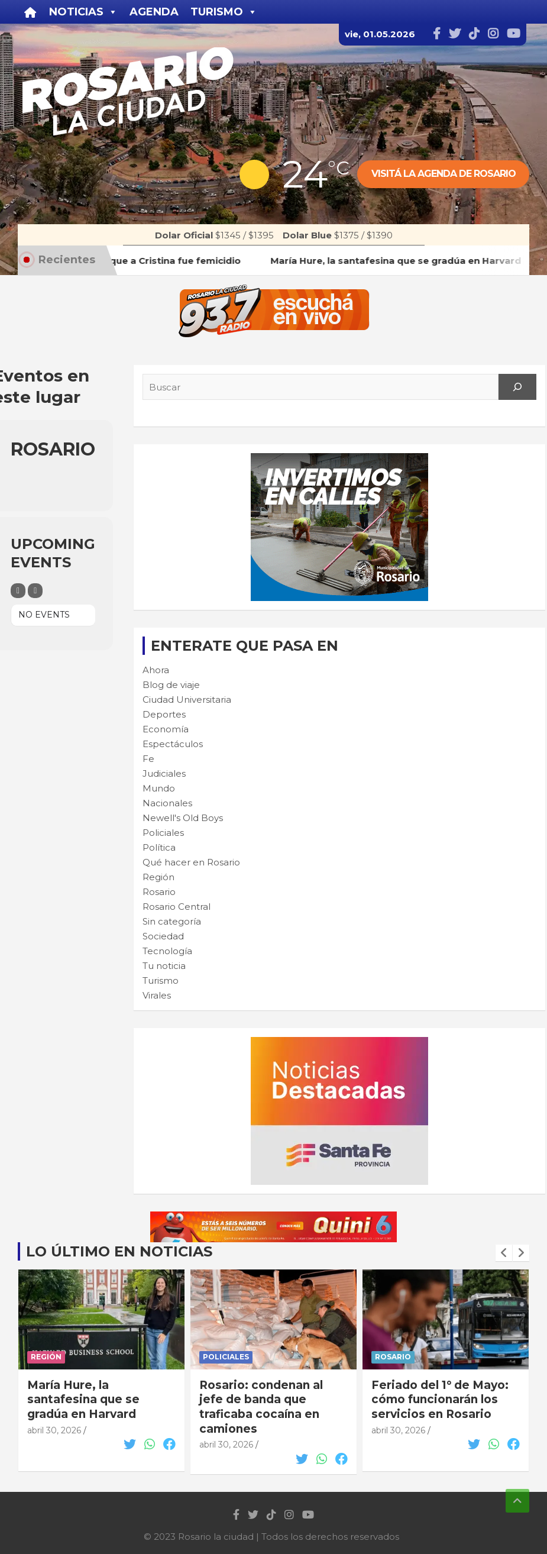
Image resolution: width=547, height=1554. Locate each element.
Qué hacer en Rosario (191, 862)
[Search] (517, 387)
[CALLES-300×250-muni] (339, 459)
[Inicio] (30, 12)
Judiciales (164, 773)
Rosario (159, 891)
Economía (166, 729)
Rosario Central (177, 906)
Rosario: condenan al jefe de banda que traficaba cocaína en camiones (261, 1407)
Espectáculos (173, 743)
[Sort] (35, 590)
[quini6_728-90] (273, 1217)
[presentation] (504, 1253)
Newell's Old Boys (183, 817)
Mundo (159, 788)
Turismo (161, 980)
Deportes (164, 714)
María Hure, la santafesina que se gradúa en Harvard (83, 1399)
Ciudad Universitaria (187, 699)
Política (159, 847)
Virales (157, 995)
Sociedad (163, 936)
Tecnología (167, 951)
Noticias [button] (83, 12)
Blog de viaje (171, 684)
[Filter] (18, 590)
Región (158, 877)
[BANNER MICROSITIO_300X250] (339, 1043)
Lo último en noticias (119, 1251)
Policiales (163, 832)
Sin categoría (172, 921)
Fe (148, 758)
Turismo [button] (223, 12)
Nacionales (167, 803)
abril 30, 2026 (54, 1430)
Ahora (156, 670)
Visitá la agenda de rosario (443, 173)
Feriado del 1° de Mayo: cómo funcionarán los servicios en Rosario (440, 1399)
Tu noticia (164, 965)
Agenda (154, 11)
